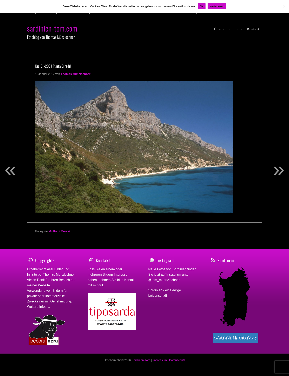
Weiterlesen (217, 6)
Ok (201, 6)
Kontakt (129, 280)
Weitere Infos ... (38, 306)
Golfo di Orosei (59, 231)
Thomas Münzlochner (59, 274)
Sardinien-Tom (141, 362)
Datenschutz (177, 362)
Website (44, 285)
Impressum (160, 362)
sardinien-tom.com (52, 28)
